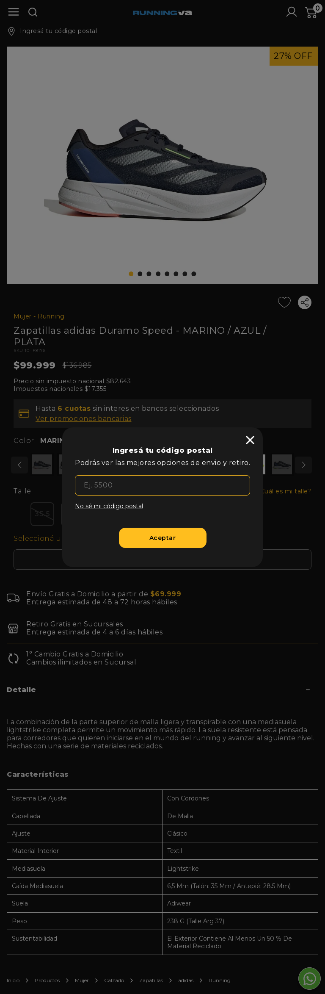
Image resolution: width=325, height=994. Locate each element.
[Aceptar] (163, 538)
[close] (250, 440)
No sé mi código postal (109, 506)
